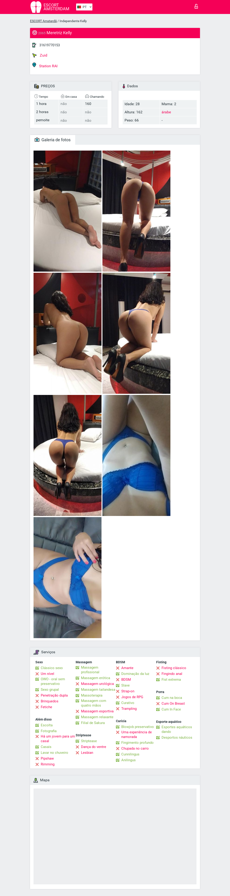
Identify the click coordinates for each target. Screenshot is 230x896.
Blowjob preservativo (137, 727)
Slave (125, 685)
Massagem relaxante (97, 717)
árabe (166, 112)
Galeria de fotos (53, 139)
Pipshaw (47, 758)
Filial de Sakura (93, 723)
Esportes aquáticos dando (177, 729)
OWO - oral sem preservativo (53, 681)
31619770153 (49, 45)
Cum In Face (171, 709)
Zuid (39, 55)
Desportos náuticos (177, 737)
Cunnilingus (130, 754)
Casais (46, 747)
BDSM (126, 679)
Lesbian (87, 753)
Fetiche (46, 707)
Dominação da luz (135, 674)
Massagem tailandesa (98, 689)
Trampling (129, 709)
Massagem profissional (90, 669)
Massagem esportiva (97, 711)
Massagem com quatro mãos (93, 703)
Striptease (89, 741)
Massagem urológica (97, 684)
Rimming (47, 764)
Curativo (127, 703)
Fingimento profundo (137, 743)
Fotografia (49, 731)
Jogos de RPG (132, 697)
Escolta (47, 725)
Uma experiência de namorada (136, 734)
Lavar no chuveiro (54, 753)
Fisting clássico (174, 668)
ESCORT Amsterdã (43, 21)
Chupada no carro (135, 748)
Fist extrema (171, 679)
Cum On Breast (173, 703)
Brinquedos (49, 701)
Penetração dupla (54, 695)
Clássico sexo (52, 668)
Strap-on (127, 691)
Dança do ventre (93, 747)
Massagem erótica (95, 678)
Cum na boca (172, 698)
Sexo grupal (50, 689)
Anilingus (128, 760)
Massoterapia (91, 695)
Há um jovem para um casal (58, 738)
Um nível (47, 674)
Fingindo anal (172, 674)
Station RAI (45, 65)
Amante (127, 668)
